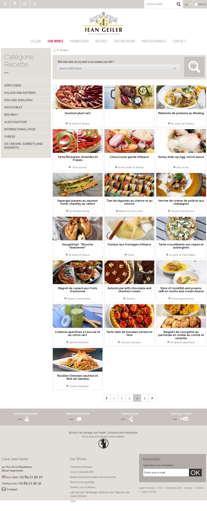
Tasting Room (124, 41)
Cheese (9, 136)
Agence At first (149, 491)
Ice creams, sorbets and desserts (23, 145)
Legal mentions (147, 488)
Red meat (11, 114)
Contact (179, 41)
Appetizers (12, 85)
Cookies (200, 488)
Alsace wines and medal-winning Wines (93, 477)
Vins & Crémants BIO (82, 472)
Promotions (79, 41)
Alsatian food (15, 122)
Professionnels (154, 41)
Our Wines (55, 41)
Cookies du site (173, 488)
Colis (73, 501)
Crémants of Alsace (81, 466)
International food (19, 129)
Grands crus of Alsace (82, 487)
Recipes (101, 41)
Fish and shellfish (18, 100)
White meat (13, 107)
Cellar (36, 41)
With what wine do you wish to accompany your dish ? (86, 61)
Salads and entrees (20, 92)
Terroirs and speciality (82, 482)
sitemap (188, 488)
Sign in (200, 4)
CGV (160, 488)
